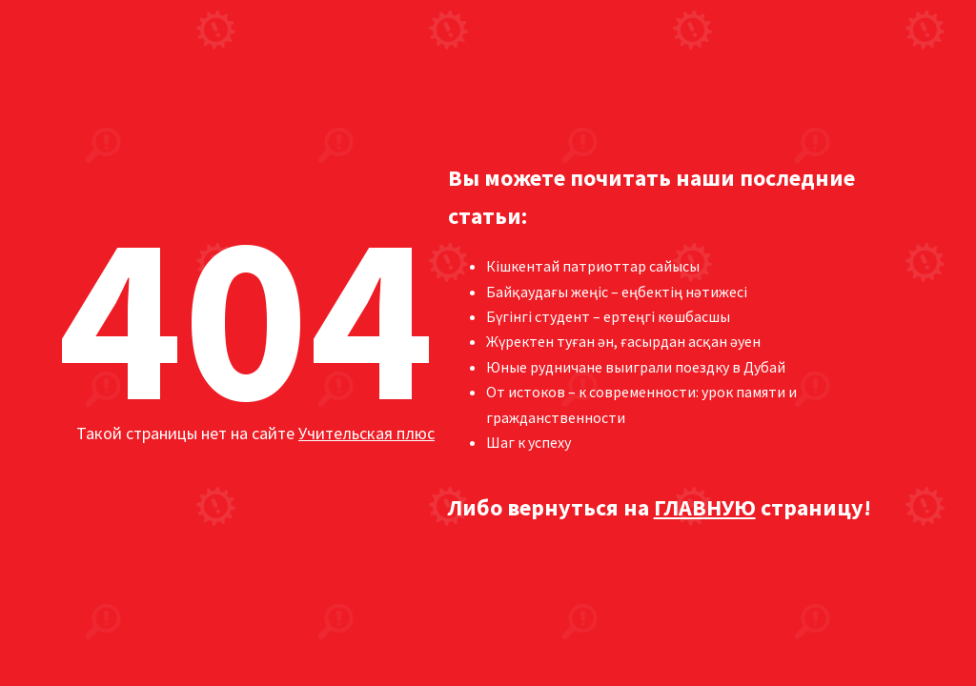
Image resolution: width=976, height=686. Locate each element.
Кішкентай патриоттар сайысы (593, 265)
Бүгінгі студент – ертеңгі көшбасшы (608, 316)
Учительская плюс (366, 433)
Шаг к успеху (528, 442)
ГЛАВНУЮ (705, 507)
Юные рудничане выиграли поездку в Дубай (635, 366)
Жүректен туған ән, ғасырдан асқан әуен (623, 341)
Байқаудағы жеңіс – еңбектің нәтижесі (616, 291)
